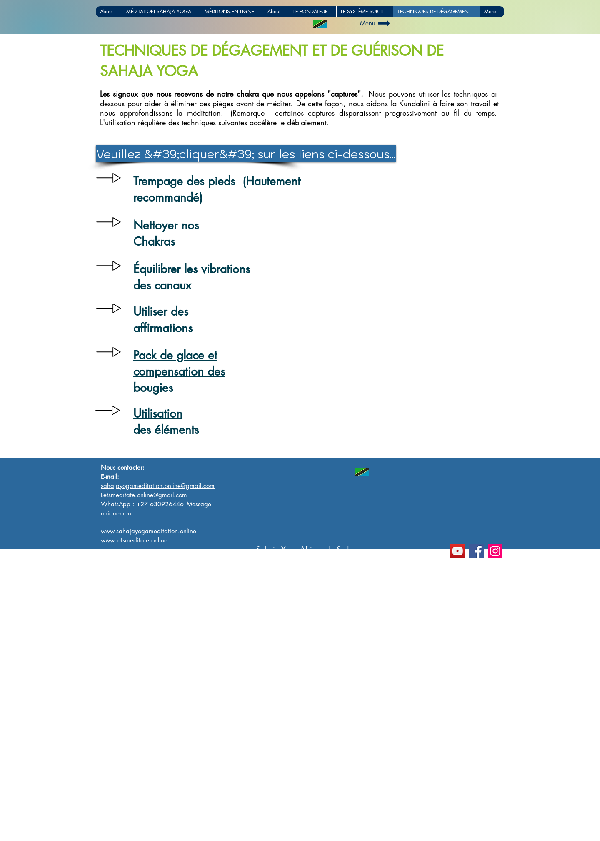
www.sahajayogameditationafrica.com (160, 819)
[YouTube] (457, 551)
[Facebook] (476, 551)
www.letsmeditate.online (139, 836)
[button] (196, 153)
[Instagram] (495, 551)
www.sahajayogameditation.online (154, 828)
